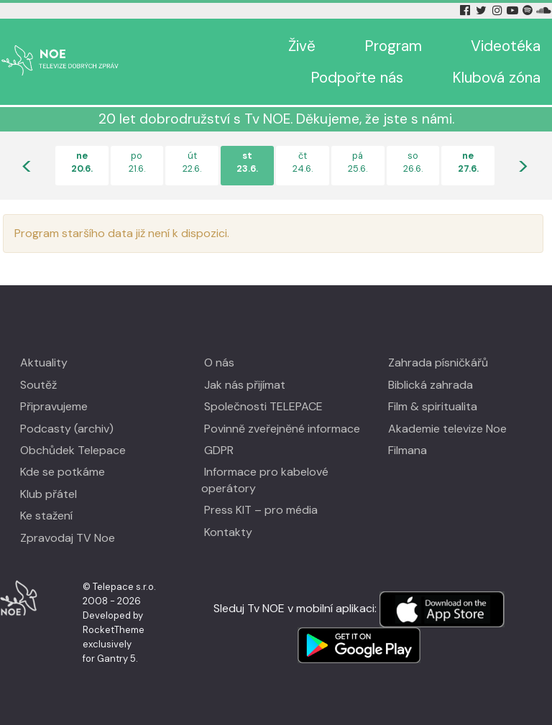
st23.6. (247, 162)
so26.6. (413, 162)
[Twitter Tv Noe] (482, 10)
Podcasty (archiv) (67, 428)
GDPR (219, 450)
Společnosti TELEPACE (263, 406)
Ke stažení (46, 515)
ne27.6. (468, 162)
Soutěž (38, 384)
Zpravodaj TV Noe (67, 537)
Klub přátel (48, 494)
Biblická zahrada (430, 384)
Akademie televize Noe (447, 428)
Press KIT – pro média (261, 509)
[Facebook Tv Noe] (466, 10)
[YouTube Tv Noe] (514, 10)
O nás (219, 362)
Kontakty (228, 532)
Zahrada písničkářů (438, 362)
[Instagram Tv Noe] (499, 10)
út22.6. (192, 162)
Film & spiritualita (432, 406)
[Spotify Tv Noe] (529, 10)
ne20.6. (82, 162)
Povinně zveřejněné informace (282, 428)
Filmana (407, 450)
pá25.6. (357, 162)
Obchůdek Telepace (73, 450)
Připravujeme (54, 406)
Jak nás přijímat (244, 384)
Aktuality (44, 362)
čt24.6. (303, 162)
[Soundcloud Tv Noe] (543, 10)
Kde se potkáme (62, 471)
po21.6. (137, 162)
